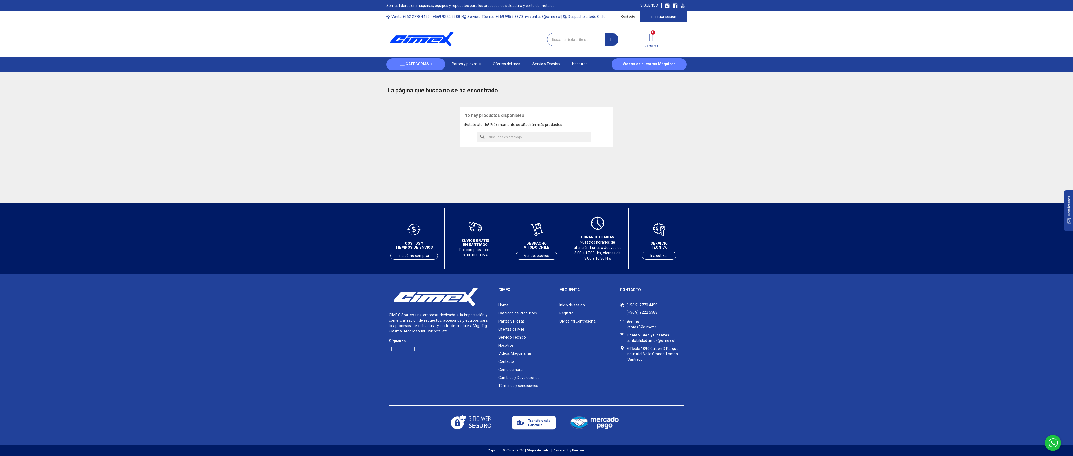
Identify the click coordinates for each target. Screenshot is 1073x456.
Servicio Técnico (512, 337)
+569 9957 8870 (509, 17)
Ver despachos (536, 256)
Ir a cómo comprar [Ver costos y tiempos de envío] (414, 256)
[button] (466, 64)
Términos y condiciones (518, 385)
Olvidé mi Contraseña (577, 321)
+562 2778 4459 (416, 17)
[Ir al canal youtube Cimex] (683, 5)
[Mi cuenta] (663, 16)
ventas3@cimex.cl (545, 17)
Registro (566, 313)
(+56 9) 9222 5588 (642, 312)
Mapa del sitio (538, 450)
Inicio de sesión (572, 305)
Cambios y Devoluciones (518, 377)
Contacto (628, 17)
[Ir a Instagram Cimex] (667, 5)
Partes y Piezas (511, 321)
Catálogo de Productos (517, 313)
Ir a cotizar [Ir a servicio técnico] (659, 256)
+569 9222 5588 (446, 17)
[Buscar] (534, 137)
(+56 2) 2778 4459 (642, 305)
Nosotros (506, 345)
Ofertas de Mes (511, 329)
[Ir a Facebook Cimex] (675, 5)
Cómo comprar (511, 369)
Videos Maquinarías (515, 353)
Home (503, 305)
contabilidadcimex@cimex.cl (651, 338)
